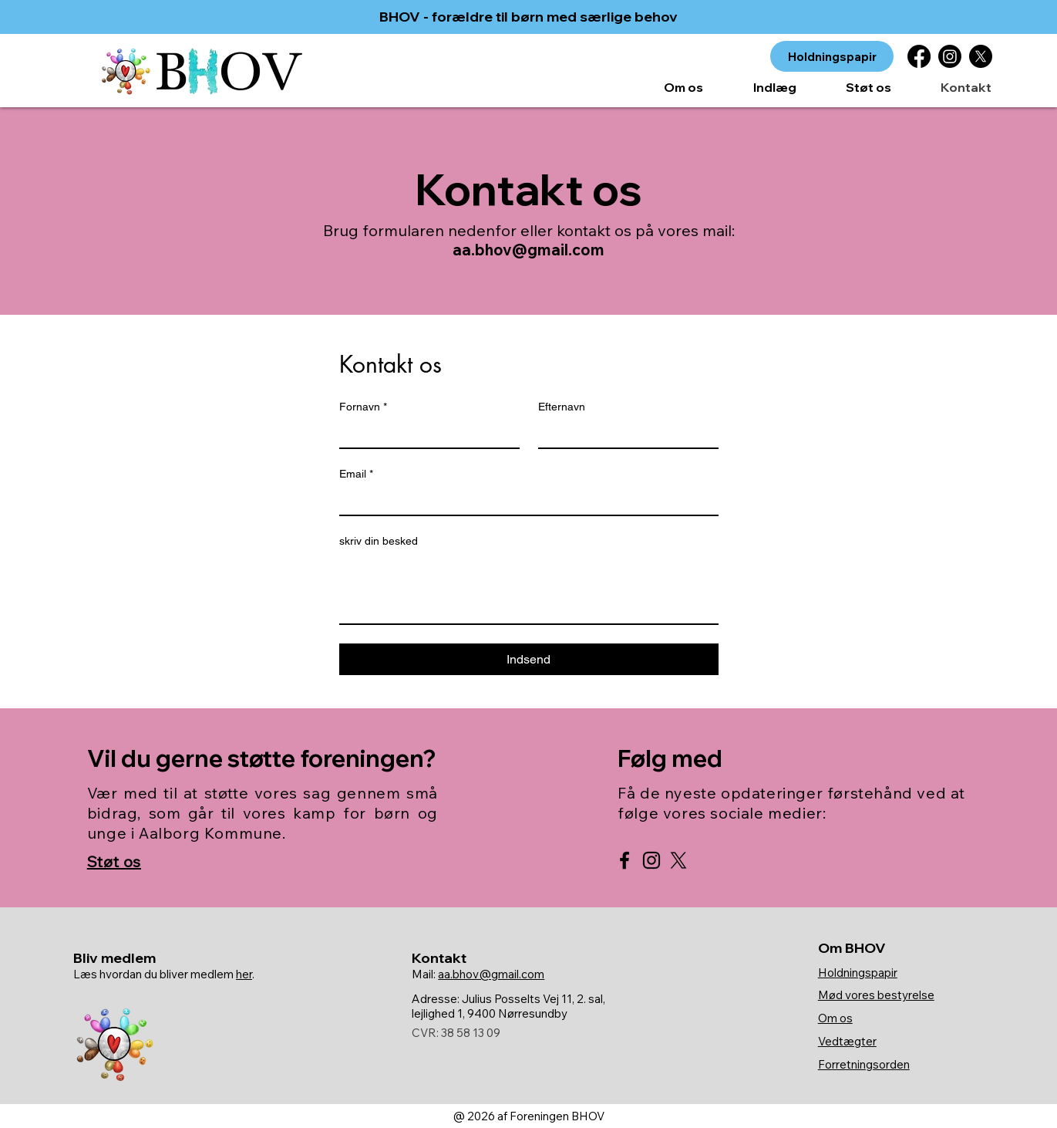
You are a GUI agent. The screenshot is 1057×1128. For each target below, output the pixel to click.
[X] (980, 56)
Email (356, 474)
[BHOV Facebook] (624, 860)
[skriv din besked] (529, 588)
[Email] (524, 501)
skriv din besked (378, 541)
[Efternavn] (623, 433)
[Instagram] (949, 56)
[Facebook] (919, 56)
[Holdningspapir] (832, 56)
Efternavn (561, 406)
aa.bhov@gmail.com (528, 249)
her (244, 974)
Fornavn (363, 407)
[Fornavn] (424, 433)
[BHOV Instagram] (651, 860)
